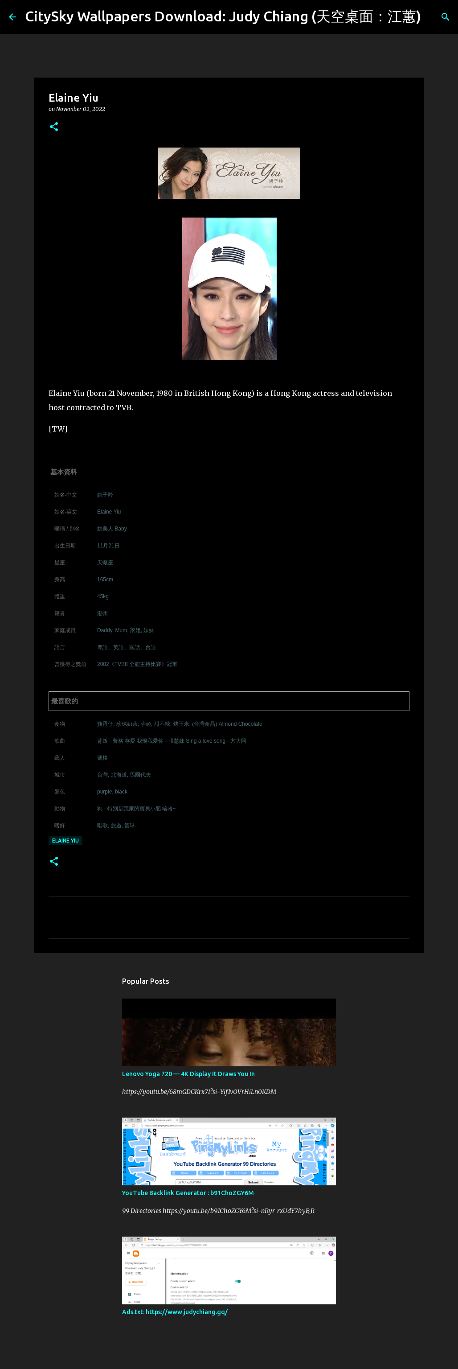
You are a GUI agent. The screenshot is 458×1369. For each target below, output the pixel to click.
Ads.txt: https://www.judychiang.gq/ (175, 1312)
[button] (54, 127)
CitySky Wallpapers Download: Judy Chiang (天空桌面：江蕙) (223, 16)
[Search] (433, 17)
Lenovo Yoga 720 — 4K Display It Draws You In (188, 1073)
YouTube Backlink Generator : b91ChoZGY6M (188, 1192)
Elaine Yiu (65, 840)
